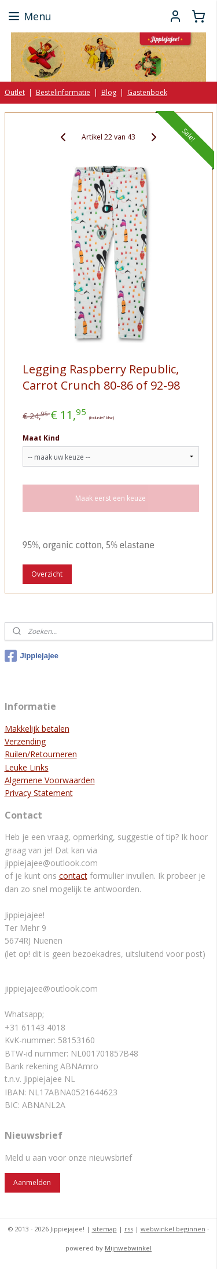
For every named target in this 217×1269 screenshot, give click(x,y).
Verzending (25, 741)
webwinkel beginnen (173, 1228)
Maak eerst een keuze (110, 498)
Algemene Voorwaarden (50, 780)
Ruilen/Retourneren (41, 754)
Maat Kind (41, 438)
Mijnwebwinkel (128, 1248)
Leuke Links (27, 767)
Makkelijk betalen (37, 728)
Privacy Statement (39, 792)
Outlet (15, 92)
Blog (108, 92)
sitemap (104, 1228)
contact (73, 875)
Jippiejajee (31, 656)
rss (128, 1228)
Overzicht (46, 574)
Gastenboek (147, 92)
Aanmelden (32, 1182)
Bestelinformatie (63, 92)
